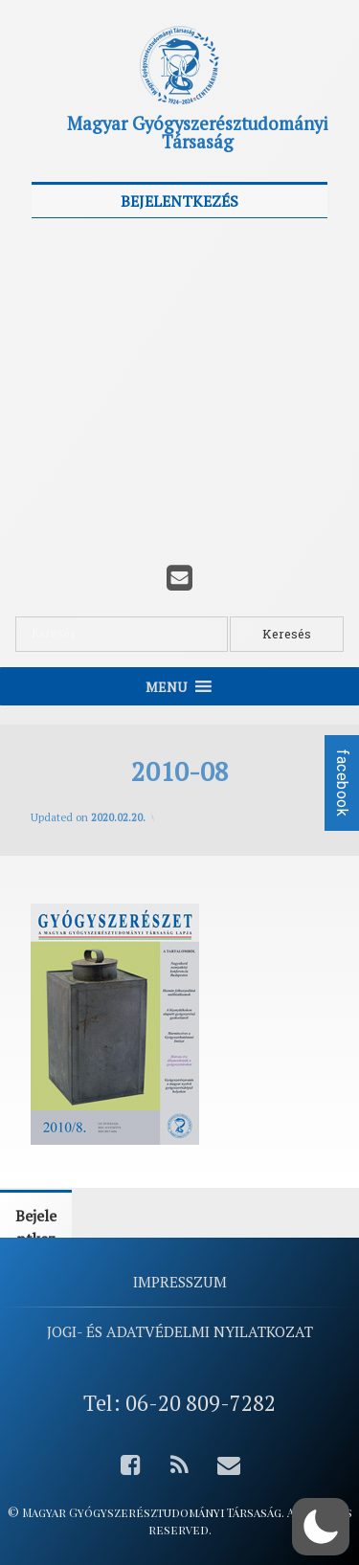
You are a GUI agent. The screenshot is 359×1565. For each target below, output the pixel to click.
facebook (342, 782)
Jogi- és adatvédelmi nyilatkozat (180, 1331)
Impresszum (180, 1281)
